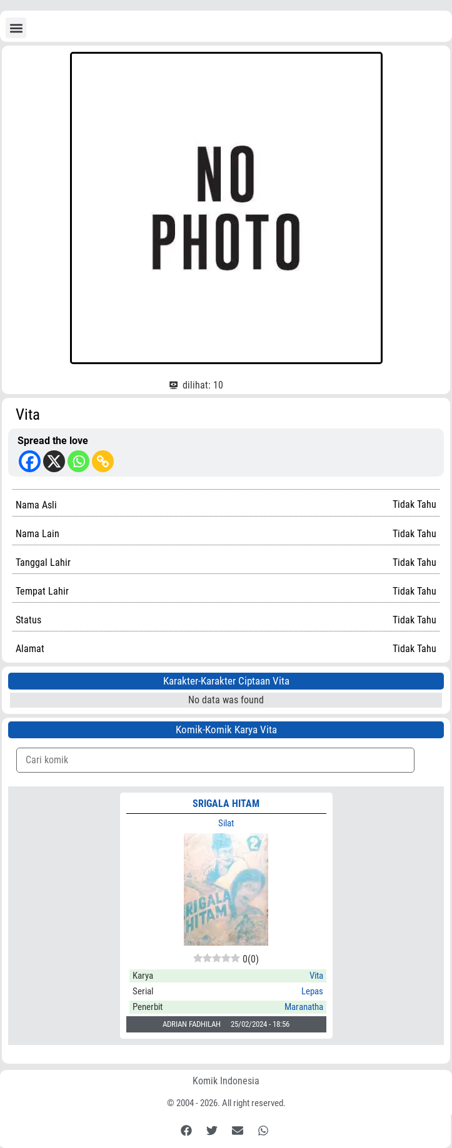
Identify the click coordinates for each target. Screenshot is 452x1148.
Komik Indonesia (226, 1081)
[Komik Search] (215, 760)
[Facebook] (30, 461)
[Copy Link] (103, 461)
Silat (226, 823)
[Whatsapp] (78, 461)
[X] (54, 461)
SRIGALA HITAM (226, 803)
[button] (16, 27)
